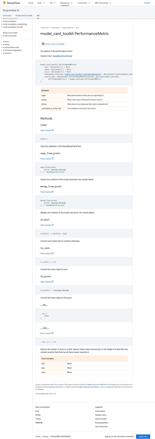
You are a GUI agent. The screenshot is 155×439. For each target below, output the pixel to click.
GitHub (147, 3)
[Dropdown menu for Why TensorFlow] (111, 3)
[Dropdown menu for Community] (90, 3)
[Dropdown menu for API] (55, 3)
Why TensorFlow (101, 3)
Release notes (100, 415)
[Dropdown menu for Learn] (45, 3)
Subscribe (143, 437)
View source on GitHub (53, 44)
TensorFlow (44, 28)
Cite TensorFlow (101, 427)
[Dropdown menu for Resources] (72, 3)
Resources (55, 28)
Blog (37, 411)
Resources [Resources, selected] (65, 3)
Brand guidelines (101, 423)
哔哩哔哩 (38, 423)
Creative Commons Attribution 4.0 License (101, 384)
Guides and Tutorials (23, 15)
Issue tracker (100, 411)
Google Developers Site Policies (88, 387)
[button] (16, 21)
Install (30, 3)
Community (82, 3)
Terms (37, 437)
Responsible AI (11, 10)
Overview (7, 15)
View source (45, 130)
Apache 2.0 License (55, 387)
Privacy (45, 437)
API (51, 3)
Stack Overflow (101, 419)
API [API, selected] (38, 15)
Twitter (38, 419)
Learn (39, 3)
